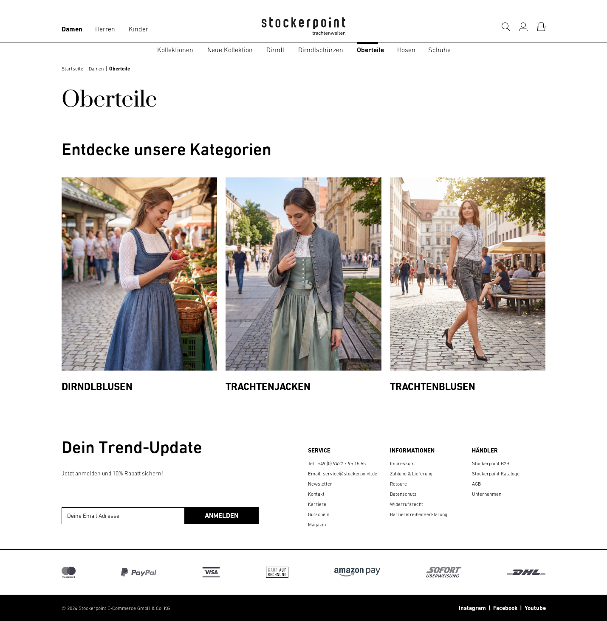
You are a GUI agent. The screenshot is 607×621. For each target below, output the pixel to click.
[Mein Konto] (523, 27)
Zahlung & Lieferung (411, 474)
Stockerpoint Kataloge (495, 474)
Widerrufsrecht (406, 504)
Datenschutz (403, 494)
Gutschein (318, 514)
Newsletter (320, 484)
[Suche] (505, 27)
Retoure (398, 484)
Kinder (138, 29)
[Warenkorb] (541, 27)
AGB (476, 484)
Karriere (317, 504)
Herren (105, 29)
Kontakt (316, 494)
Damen (72, 29)
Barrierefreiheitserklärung (418, 514)
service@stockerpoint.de (350, 474)
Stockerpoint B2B (490, 463)
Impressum (402, 463)
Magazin (317, 525)
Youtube (534, 607)
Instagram (472, 607)
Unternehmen (486, 494)
